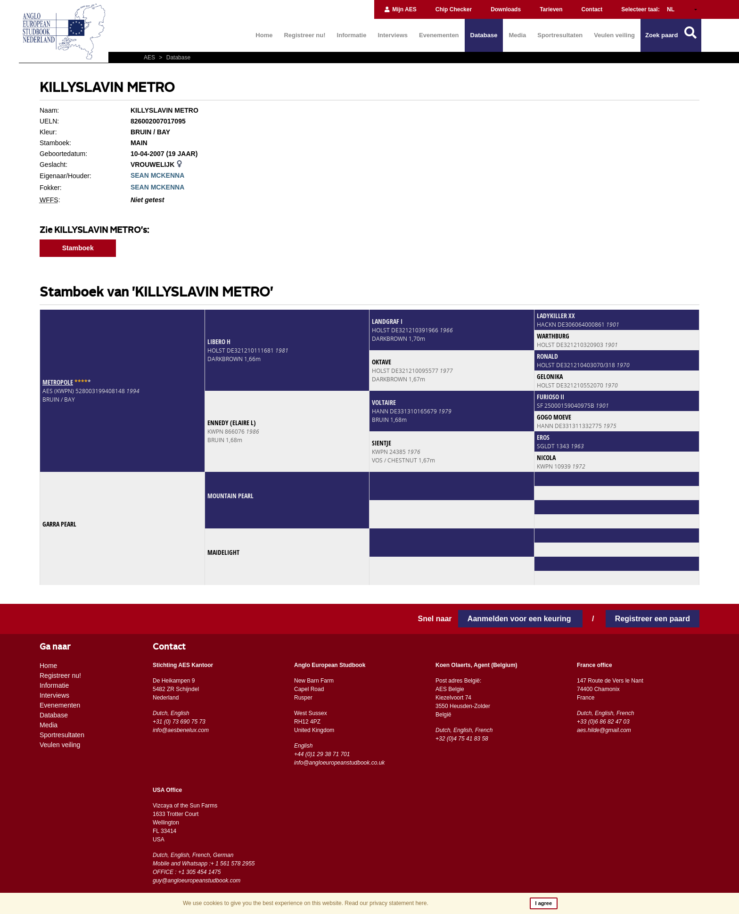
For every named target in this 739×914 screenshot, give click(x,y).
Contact (592, 9)
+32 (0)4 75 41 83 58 (461, 738)
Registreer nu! (304, 35)
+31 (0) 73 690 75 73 (179, 721)
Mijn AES (400, 9)
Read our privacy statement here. (386, 903)
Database (484, 35)
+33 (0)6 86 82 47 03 (603, 721)
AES (150, 57)
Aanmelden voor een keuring (520, 619)
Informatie (352, 35)
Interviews (393, 35)
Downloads (506, 9)
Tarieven (551, 9)
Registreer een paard (652, 619)
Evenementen (439, 35)
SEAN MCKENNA (157, 175)
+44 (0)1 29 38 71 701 (322, 754)
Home (263, 35)
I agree (543, 903)
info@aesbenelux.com (181, 730)
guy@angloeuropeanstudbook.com (196, 880)
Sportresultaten (560, 35)
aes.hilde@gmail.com (604, 730)
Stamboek (78, 248)
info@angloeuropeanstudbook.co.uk (339, 762)
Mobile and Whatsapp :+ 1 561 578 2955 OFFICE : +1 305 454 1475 (204, 867)
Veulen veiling (614, 35)
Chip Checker (453, 9)
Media (517, 35)
